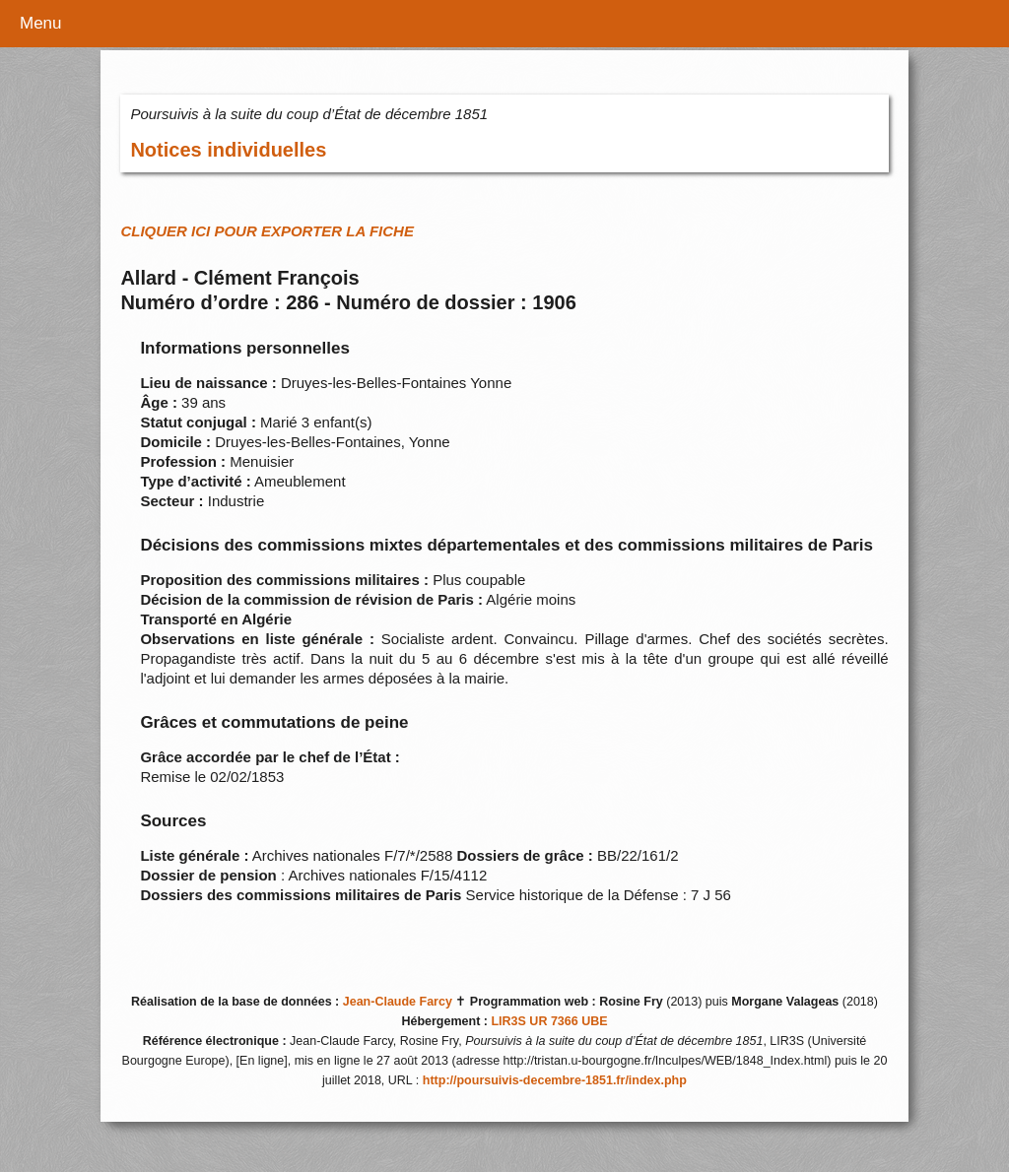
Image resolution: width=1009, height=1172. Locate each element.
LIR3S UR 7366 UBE (549, 1021)
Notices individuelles (228, 150)
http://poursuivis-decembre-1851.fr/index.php (555, 1080)
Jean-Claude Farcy (397, 1002)
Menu (41, 23)
